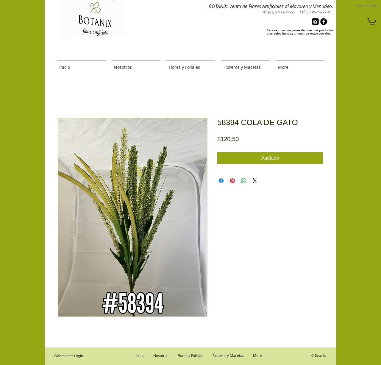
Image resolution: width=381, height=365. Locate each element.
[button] (371, 21)
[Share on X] (255, 180)
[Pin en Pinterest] (232, 180)
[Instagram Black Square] (315, 21)
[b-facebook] (323, 21)
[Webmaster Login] (68, 355)
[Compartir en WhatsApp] (243, 180)
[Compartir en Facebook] (221, 180)
